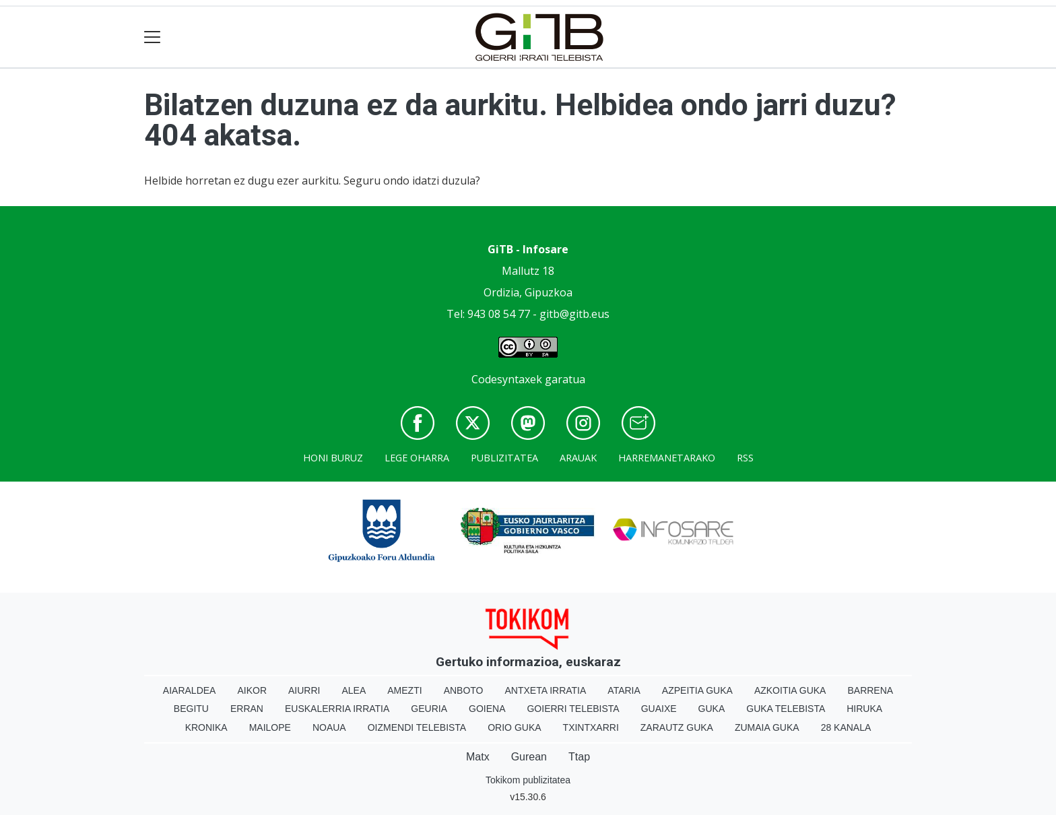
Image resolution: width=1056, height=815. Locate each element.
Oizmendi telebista (417, 727)
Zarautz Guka (676, 727)
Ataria (623, 690)
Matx (478, 756)
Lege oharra (417, 457)
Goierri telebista (573, 708)
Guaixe (659, 708)
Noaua (329, 727)
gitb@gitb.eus (574, 313)
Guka (711, 708)
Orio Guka (514, 727)
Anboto (464, 690)
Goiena (487, 708)
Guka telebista (785, 708)
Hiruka (864, 708)
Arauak (578, 457)
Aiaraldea (189, 690)
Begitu (191, 708)
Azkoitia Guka (790, 690)
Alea (353, 690)
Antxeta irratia (546, 690)
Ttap (579, 756)
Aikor (252, 690)
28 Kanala (846, 727)
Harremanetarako (666, 457)
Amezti (404, 690)
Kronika (206, 727)
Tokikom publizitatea (528, 780)
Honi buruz (333, 457)
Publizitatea (504, 457)
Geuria (429, 708)
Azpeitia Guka (697, 690)
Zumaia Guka (767, 727)
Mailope (270, 727)
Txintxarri (591, 727)
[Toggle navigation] (152, 37)
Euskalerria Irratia (337, 708)
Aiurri (304, 690)
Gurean (529, 756)
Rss (745, 457)
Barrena (870, 690)
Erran (246, 708)
